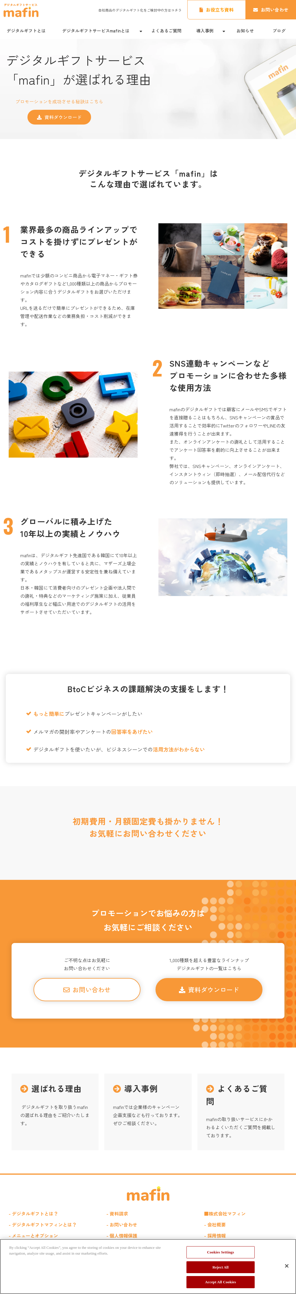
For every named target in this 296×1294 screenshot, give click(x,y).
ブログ (279, 31)
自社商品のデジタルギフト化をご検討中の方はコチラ (140, 10)
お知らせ (245, 31)
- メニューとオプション (33, 1235)
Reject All (220, 1267)
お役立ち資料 (220, 9)
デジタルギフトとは (26, 31)
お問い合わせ (274, 9)
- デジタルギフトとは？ (33, 1213)
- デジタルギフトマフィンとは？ (43, 1224)
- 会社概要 (215, 1224)
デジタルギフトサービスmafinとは (96, 31)
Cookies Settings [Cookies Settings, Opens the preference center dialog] (220, 1252)
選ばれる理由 (55, 1112)
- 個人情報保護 (121, 1235)
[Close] (286, 1266)
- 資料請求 (117, 1213)
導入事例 (205, 31)
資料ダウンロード (63, 117)
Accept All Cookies (220, 1282)
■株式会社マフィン (225, 1213)
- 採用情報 (215, 1235)
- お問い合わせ (121, 1224)
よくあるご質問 (166, 31)
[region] (148, 1266)
